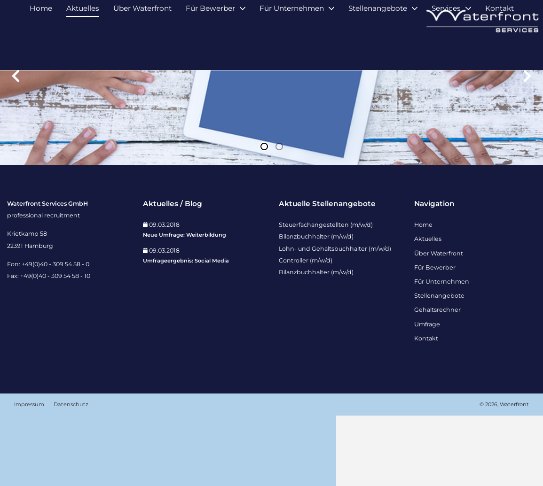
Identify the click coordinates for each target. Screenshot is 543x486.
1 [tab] (264, 217)
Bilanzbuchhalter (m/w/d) (316, 306)
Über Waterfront (142, 50)
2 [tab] (279, 217)
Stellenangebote (377, 50)
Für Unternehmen (292, 50)
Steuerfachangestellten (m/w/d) (326, 295)
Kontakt (499, 50)
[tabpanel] (271, 152)
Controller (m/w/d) (305, 330)
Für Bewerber (210, 50)
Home (41, 50)
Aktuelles (82, 50)
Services (446, 50)
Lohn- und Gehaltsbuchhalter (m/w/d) (335, 319)
